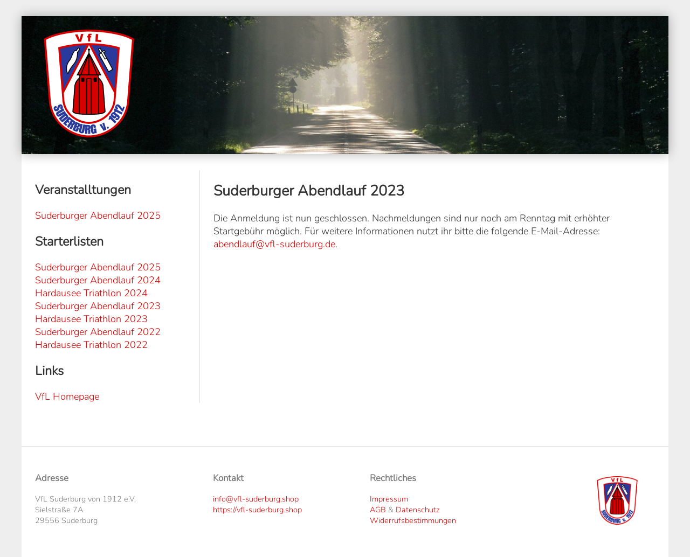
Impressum (389, 498)
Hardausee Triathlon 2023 (91, 318)
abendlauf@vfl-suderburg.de (274, 244)
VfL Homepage (67, 396)
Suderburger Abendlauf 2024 (98, 280)
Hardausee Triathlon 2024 (91, 293)
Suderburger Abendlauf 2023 (98, 306)
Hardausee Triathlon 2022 (91, 344)
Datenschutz (418, 509)
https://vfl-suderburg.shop (257, 509)
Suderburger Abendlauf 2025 (98, 215)
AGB (378, 509)
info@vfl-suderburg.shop (256, 498)
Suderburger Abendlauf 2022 (98, 331)
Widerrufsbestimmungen (413, 520)
